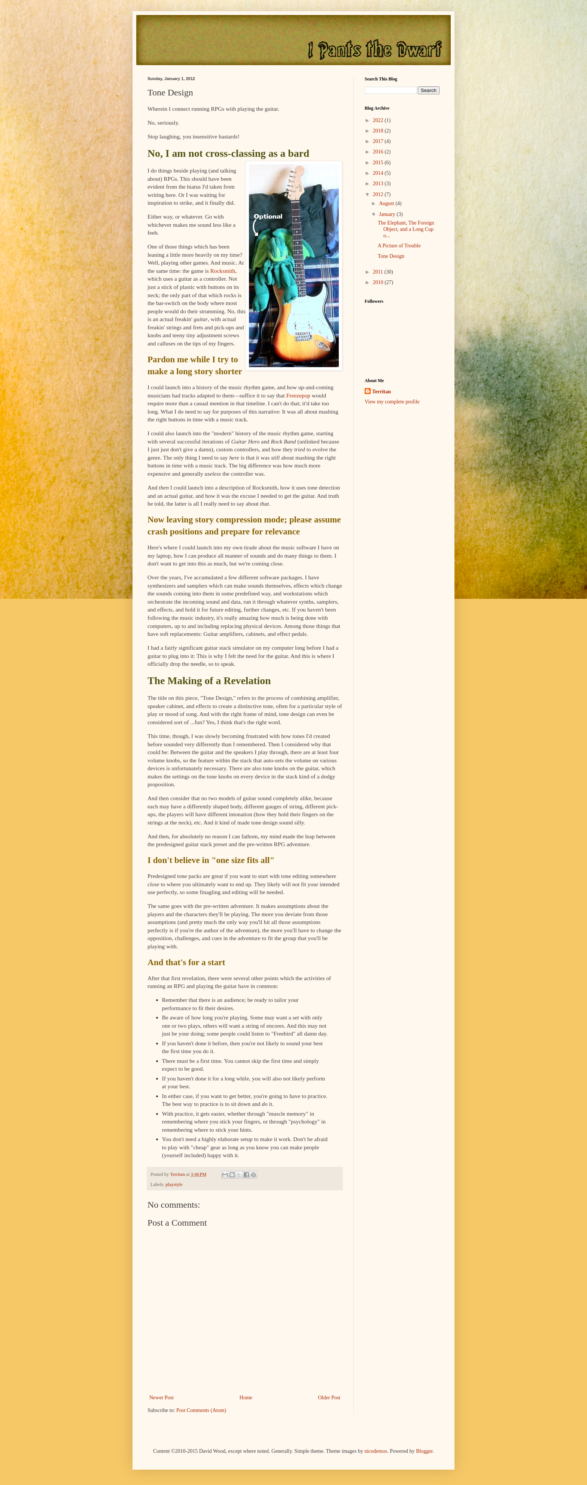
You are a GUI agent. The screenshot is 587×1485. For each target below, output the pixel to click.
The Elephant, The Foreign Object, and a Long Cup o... (406, 229)
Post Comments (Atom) (201, 1410)
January (387, 214)
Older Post (329, 1397)
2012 (379, 194)
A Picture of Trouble (399, 245)
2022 (379, 120)
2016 (379, 152)
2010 (379, 282)
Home (246, 1397)
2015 (379, 162)
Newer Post (161, 1397)
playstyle (173, 1184)
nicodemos (375, 1451)
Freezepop (298, 395)
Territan (381, 391)
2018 (379, 131)
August (387, 203)
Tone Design (391, 256)
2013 (379, 183)
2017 (379, 141)
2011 (378, 272)
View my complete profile (392, 402)
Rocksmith (222, 271)
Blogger (424, 1451)
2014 (379, 173)
